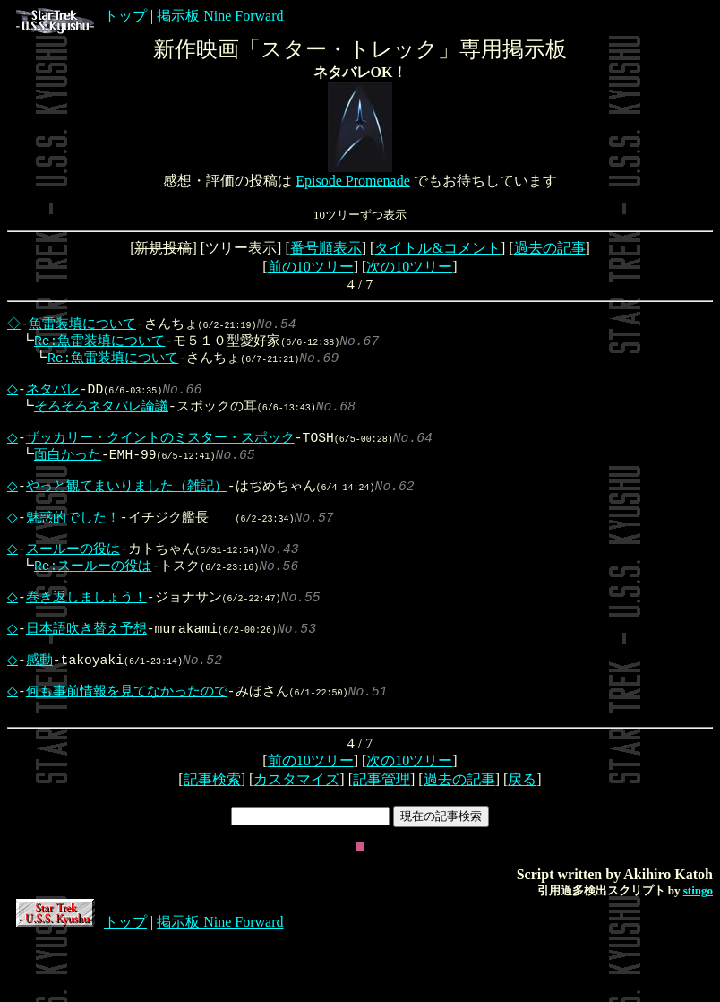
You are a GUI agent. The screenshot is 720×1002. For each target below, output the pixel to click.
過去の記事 (550, 247)
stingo (698, 953)
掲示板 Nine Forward (220, 15)
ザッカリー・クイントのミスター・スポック (164, 454)
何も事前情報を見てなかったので (131, 749)
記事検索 (212, 842)
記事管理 (381, 842)
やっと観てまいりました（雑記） (131, 510)
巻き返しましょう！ (90, 639)
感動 (43, 712)
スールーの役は (77, 583)
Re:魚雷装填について (94, 343)
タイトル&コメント (437, 247)
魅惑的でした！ (77, 547)
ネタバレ (57, 399)
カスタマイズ (296, 842)
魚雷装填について (84, 324)
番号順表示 (326, 247)
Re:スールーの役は (87, 602)
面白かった (62, 473)
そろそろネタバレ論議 (96, 418)
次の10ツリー (409, 266)
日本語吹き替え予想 (90, 676)
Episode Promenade (353, 180)
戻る (522, 842)
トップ (81, 15)
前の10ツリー (311, 266)
